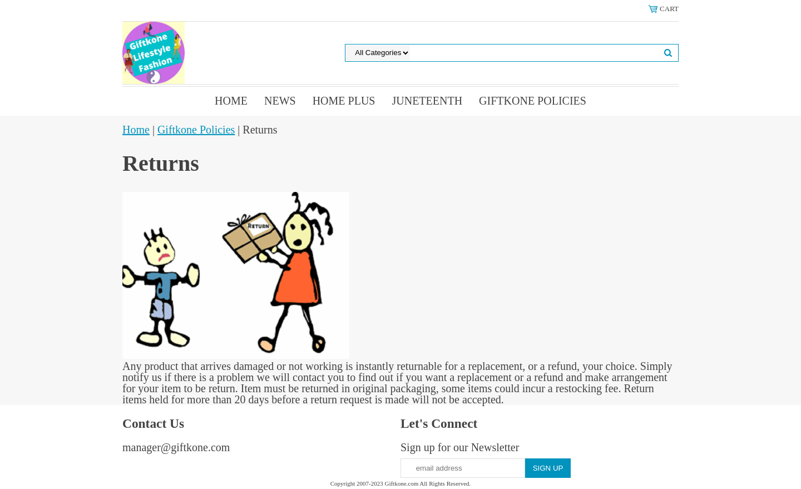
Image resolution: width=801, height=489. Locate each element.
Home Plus (344, 101)
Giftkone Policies (532, 101)
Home (231, 101)
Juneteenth (427, 101)
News (280, 101)
